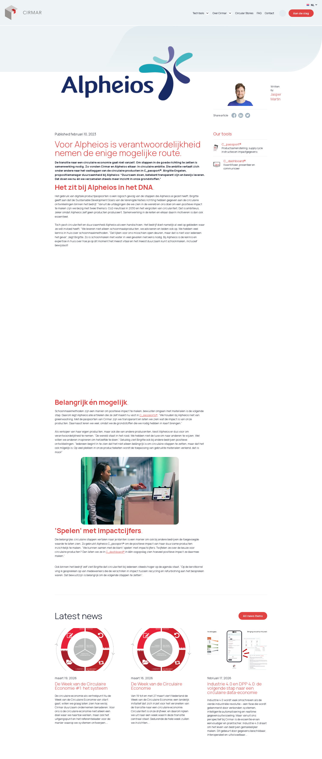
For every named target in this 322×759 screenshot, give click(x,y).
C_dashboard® (115, 516)
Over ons (140, 736)
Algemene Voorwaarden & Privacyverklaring (216, 736)
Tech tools (102, 736)
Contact (187, 736)
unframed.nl (88, 754)
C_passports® (149, 379)
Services (124, 736)
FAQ (264, 736)
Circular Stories (160, 736)
